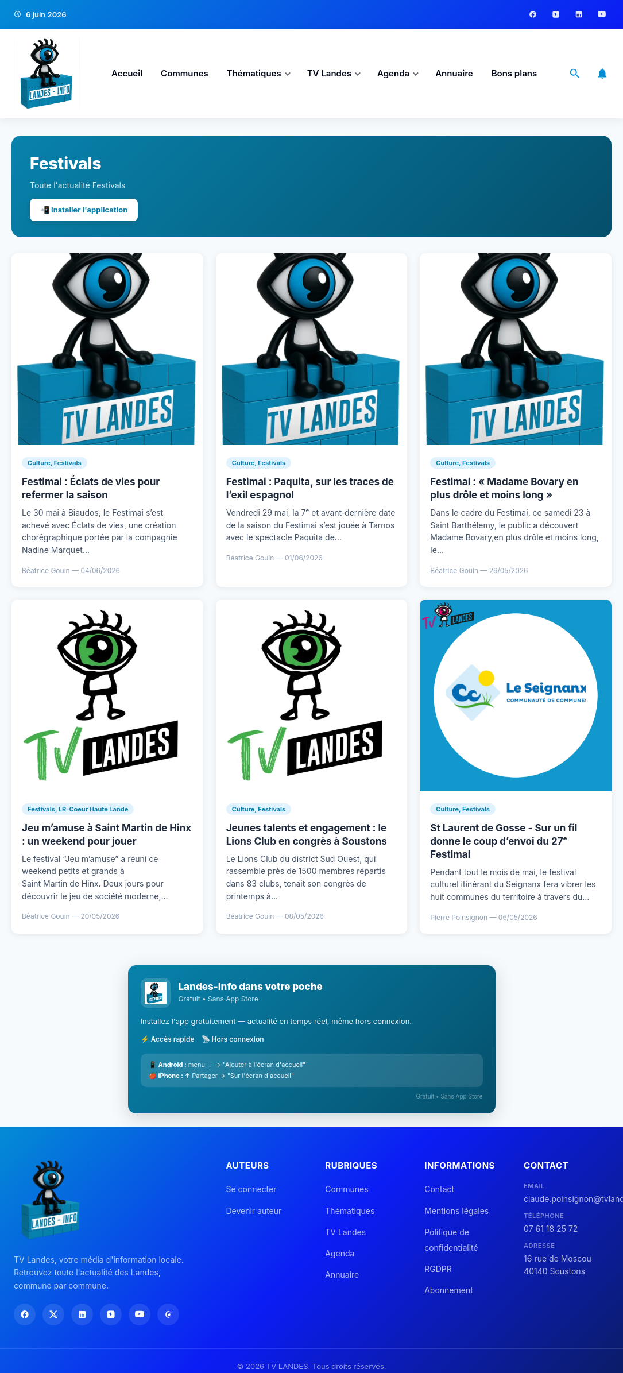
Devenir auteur (253, 1211)
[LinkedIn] (578, 14)
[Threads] (168, 1314)
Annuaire (454, 73)
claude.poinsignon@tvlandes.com (566, 1199)
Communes (184, 73)
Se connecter (251, 1189)
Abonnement (448, 1290)
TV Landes (329, 73)
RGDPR (438, 1269)
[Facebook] (532, 14)
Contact (439, 1189)
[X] (53, 1314)
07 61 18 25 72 (551, 1228)
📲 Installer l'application (83, 209)
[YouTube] (601, 14)
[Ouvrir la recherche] (574, 73)
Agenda (393, 73)
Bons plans (514, 73)
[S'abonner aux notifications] (602, 73)
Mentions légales (456, 1211)
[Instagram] (555, 14)
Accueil (126, 73)
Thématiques (254, 73)
